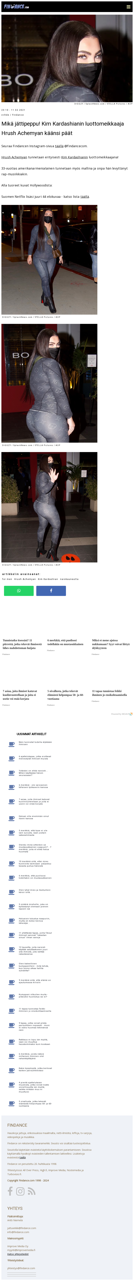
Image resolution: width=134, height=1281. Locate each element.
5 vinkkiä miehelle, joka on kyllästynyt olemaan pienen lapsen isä (33, 906)
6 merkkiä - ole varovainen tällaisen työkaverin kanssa (33, 786)
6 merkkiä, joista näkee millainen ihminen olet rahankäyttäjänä (31, 1056)
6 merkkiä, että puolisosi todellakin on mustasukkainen (35, 877)
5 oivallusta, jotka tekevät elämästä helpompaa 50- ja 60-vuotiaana (35, 1103)
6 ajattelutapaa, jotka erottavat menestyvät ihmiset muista (35, 757)
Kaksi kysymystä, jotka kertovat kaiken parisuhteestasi (35, 1069)
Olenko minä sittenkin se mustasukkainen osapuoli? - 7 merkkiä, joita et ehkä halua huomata (35, 848)
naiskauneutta (69, 579)
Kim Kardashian (48, 579)
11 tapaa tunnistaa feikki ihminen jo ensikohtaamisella (35, 1010)
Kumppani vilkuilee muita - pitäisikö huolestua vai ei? (33, 995)
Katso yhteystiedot (18, 1254)
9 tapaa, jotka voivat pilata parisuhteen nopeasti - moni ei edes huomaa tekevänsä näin (34, 1026)
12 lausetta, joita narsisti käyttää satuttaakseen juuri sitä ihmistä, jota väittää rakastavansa (33, 950)
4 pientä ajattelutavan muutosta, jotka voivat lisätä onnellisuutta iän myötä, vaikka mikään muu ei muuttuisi (34, 1087)
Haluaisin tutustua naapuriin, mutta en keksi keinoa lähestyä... (34, 921)
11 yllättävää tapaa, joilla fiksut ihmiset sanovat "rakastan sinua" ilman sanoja (35, 935)
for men (7, 579)
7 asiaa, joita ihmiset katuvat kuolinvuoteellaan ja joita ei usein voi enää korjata (34, 801)
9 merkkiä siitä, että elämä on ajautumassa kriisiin (35, 981)
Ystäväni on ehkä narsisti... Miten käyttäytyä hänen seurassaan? (33, 773)
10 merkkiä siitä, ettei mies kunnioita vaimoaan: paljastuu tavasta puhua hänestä (35, 863)
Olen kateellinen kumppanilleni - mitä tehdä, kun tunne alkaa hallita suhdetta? (34, 967)
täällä (59, 146)
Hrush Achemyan (14, 157)
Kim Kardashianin (74, 157)
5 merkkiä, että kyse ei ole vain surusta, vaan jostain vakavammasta (33, 832)
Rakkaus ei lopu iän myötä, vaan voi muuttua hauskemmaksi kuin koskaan (34, 1042)
